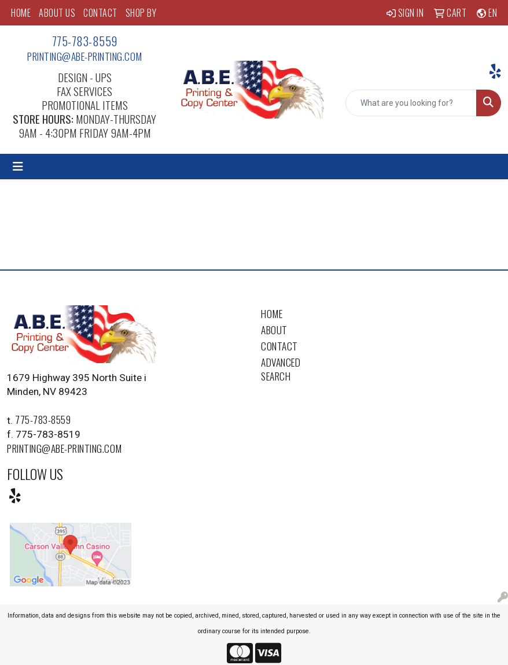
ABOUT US (57, 13)
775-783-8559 (84, 41)
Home (271, 313)
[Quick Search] (411, 103)
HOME (21, 13)
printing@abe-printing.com (84, 56)
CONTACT (100, 13)
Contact (279, 345)
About (274, 329)
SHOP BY (141, 13)
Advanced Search (280, 368)
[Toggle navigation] (18, 166)
